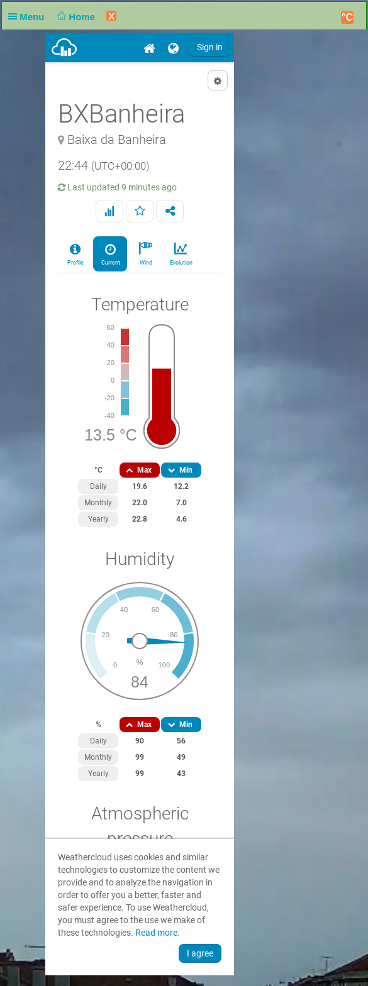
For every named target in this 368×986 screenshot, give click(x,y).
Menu (29, 16)
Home (75, 16)
